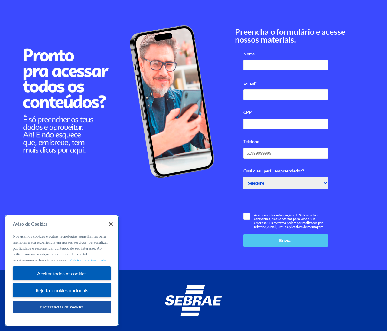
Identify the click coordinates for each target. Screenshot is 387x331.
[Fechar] (111, 224)
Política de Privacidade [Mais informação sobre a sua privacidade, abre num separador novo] (88, 260)
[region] (62, 270)
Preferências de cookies (62, 307)
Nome (249, 53)
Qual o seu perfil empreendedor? (273, 170)
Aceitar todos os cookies (61, 273)
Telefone (251, 141)
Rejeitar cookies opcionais (62, 290)
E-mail (250, 83)
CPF (248, 112)
